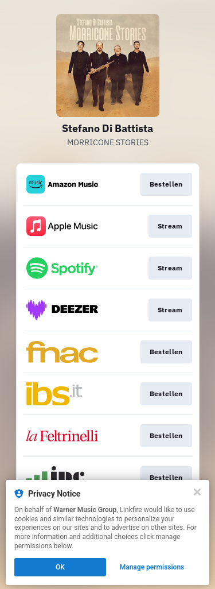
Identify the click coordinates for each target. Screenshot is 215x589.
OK (60, 567)
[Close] (197, 492)
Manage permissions (152, 567)
